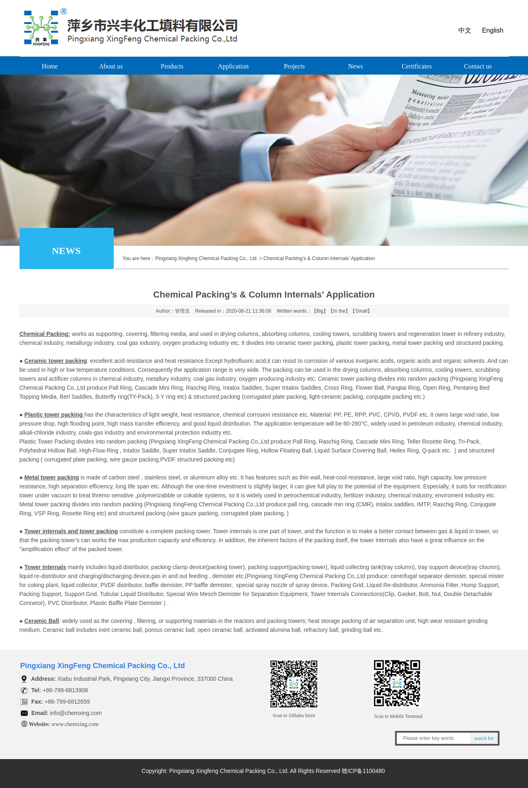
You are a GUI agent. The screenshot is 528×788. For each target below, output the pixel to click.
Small (361, 311)
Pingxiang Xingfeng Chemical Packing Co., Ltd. (206, 258)
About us (111, 66)
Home (49, 66)
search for (484, 738)
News (355, 66)
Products (172, 66)
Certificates (417, 66)
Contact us (478, 66)
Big (319, 311)
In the (339, 311)
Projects (294, 66)
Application (233, 66)
